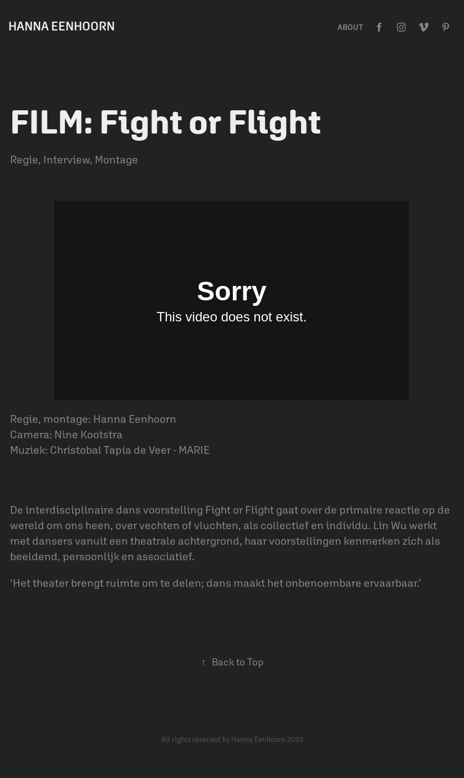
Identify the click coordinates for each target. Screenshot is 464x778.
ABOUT (350, 27)
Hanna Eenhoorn (61, 26)
